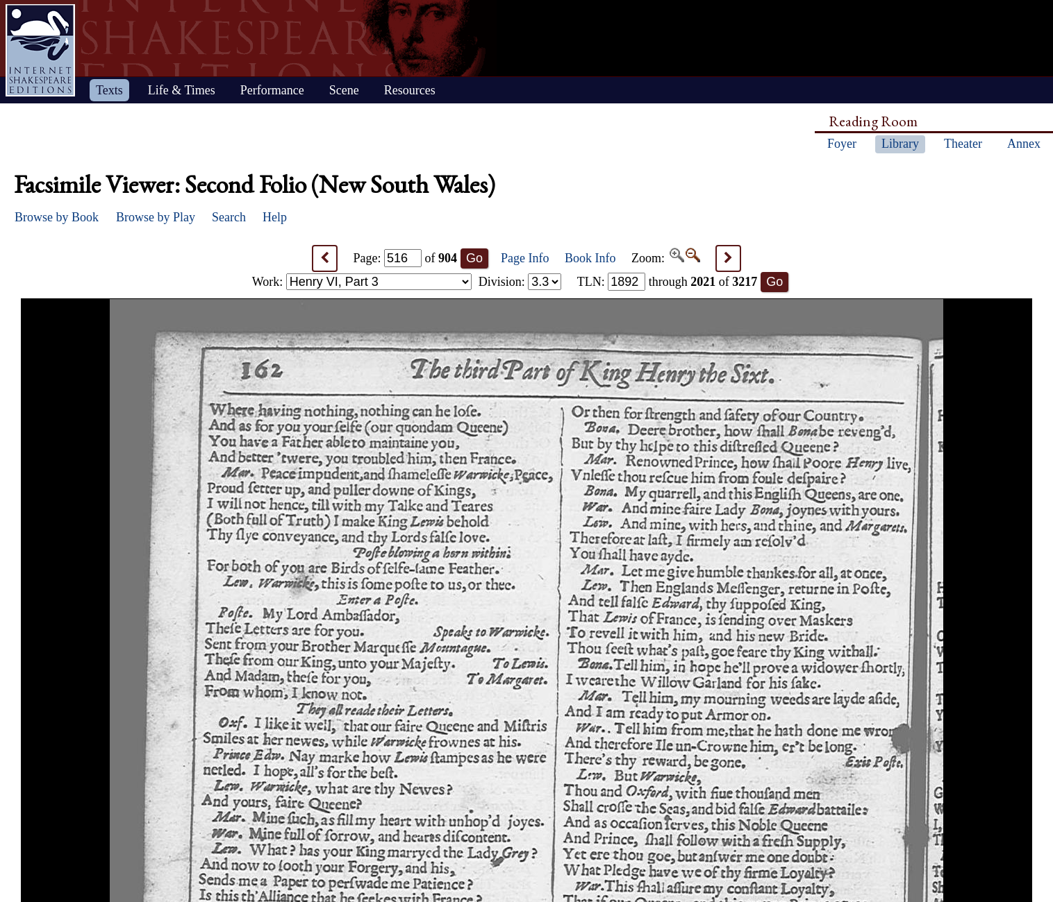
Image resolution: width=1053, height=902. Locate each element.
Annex (1023, 144)
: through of (667, 282)
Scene (344, 90)
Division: (520, 282)
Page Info (525, 258)
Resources (410, 90)
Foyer (841, 144)
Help (275, 217)
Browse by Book (57, 217)
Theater (963, 144)
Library (900, 144)
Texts (109, 90)
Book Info (590, 258)
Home (40, 50)
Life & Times (181, 90)
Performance (272, 90)
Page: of (406, 258)
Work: (362, 282)
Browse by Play (155, 217)
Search (229, 217)
